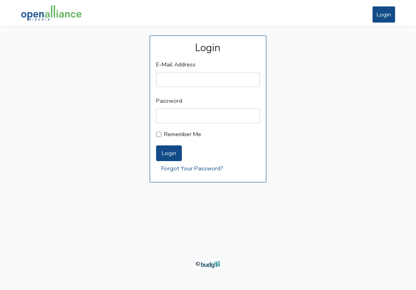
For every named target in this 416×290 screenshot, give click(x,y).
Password (169, 101)
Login (384, 14)
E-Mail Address (176, 64)
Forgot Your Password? (192, 168)
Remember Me (182, 134)
